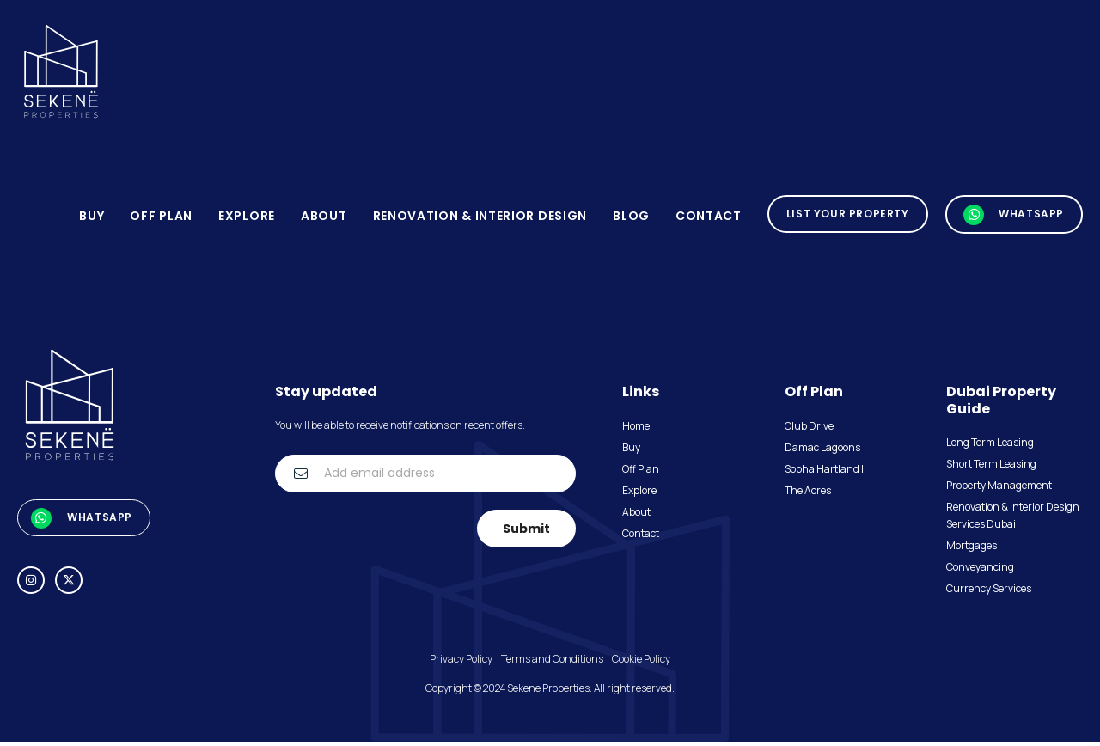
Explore (246, 219)
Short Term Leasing (991, 468)
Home (636, 430)
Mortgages (971, 549)
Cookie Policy (641, 663)
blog (631, 219)
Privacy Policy (461, 663)
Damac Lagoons (822, 451)
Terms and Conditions (552, 663)
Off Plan (161, 219)
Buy (91, 219)
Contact (708, 219)
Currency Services (988, 592)
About (324, 219)
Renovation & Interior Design (479, 219)
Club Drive (809, 430)
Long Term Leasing (990, 446)
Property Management (999, 489)
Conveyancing (980, 571)
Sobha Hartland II (825, 473)
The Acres (808, 494)
